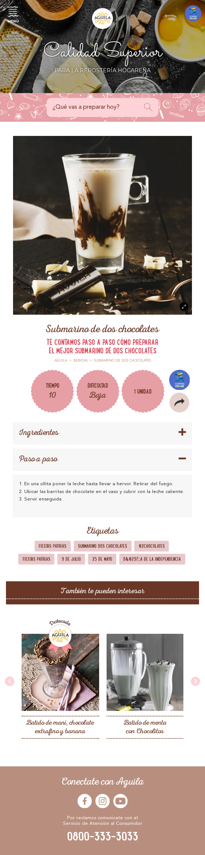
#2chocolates (152, 546)
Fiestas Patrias (52, 546)
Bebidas (80, 360)
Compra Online (179, 380)
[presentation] (10, 682)
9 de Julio (71, 559)
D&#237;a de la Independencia (152, 559)
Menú (13, 13)
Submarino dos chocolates (102, 546)
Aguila (60, 360)
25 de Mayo (102, 559)
